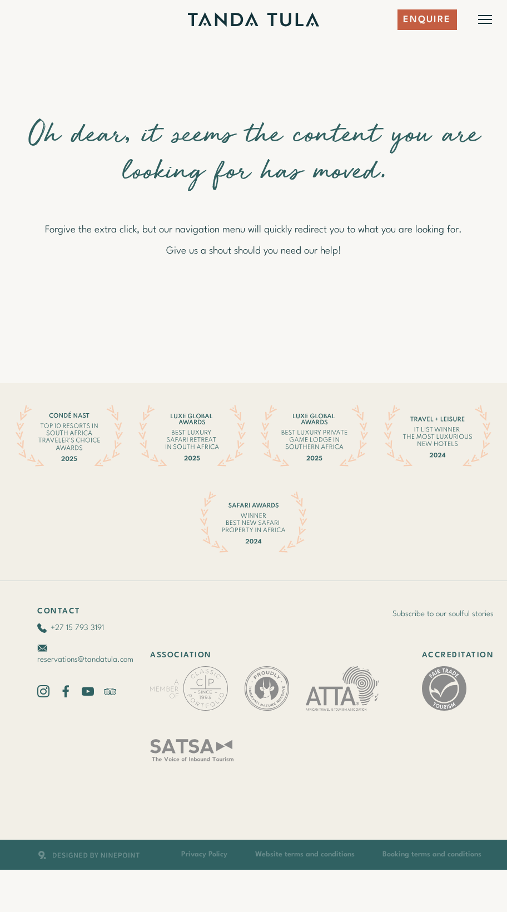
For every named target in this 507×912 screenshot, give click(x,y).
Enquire (427, 19)
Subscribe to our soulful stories (443, 614)
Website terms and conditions (305, 854)
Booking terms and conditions (431, 854)
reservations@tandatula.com (85, 659)
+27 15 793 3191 (77, 628)
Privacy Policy (204, 854)
